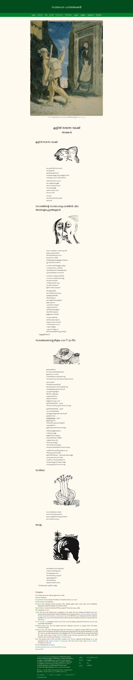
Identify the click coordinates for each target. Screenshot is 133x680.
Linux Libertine (92, 641)
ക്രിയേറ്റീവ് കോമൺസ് (65, 663)
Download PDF (39, 649)
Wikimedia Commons (89, 621)
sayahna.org (63, 671)
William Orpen (72, 117)
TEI (72, 633)
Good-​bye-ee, (56, 117)
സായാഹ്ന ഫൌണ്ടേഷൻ (43, 657)
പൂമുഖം (81, 657)
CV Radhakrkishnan (65, 637)
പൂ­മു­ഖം (33, 15)
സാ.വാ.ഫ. (59, 15)
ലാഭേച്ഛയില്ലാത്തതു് (42, 677)
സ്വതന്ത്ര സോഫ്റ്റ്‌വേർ (55, 675)
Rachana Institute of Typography (58, 641)
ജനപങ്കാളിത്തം (41, 675)
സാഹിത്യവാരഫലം (89, 657)
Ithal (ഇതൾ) (41, 633)
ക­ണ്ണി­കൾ (90, 15)
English (99, 15)
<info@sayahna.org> (49, 671)
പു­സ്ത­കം (76, 15)
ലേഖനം (40, 15)
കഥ (46, 15)
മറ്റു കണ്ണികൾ (89, 664)
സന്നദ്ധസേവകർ (69, 675)
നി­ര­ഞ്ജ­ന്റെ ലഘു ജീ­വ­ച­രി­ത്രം (47, 585)
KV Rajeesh (52, 645)
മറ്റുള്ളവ (89, 660)
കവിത (51, 15)
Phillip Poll (48, 643)
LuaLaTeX (59, 635)
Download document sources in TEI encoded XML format (50, 647)
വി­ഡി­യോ (68, 15)
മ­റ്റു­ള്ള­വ (83, 15)
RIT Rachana (71, 639)
